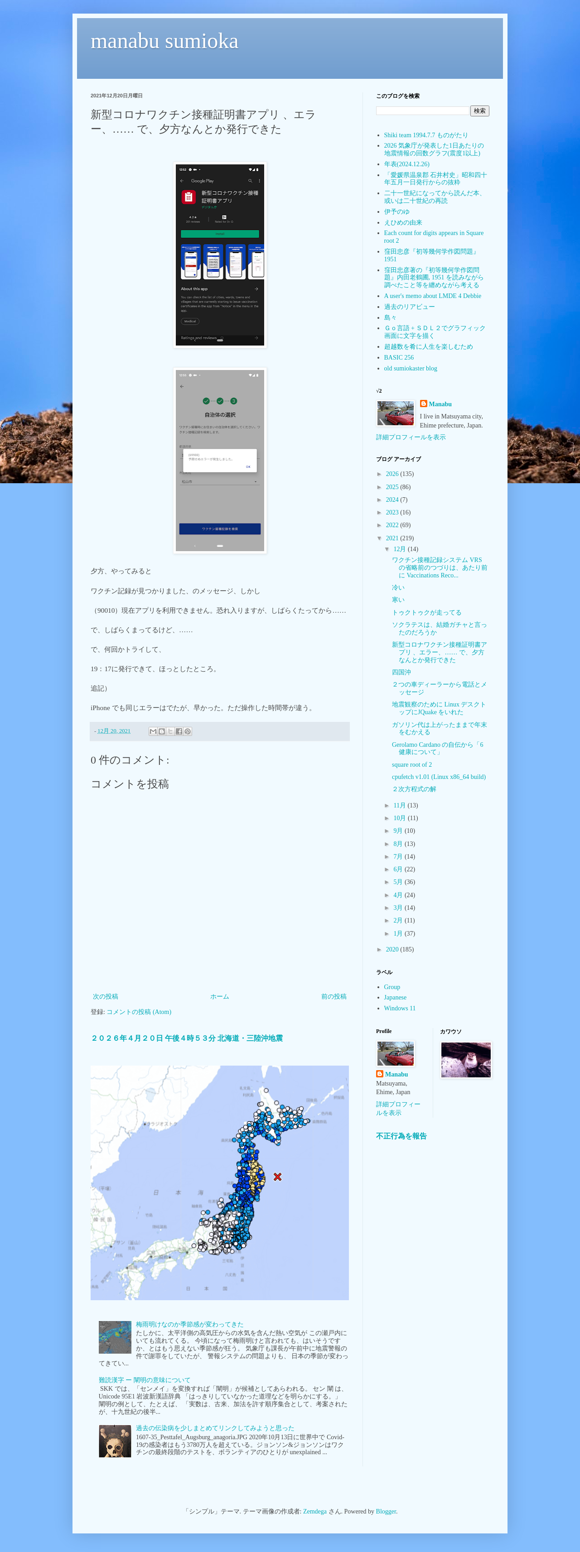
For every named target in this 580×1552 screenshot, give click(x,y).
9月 (399, 830)
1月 (399, 933)
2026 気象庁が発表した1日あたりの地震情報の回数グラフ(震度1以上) (434, 149)
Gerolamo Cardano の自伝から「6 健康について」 (437, 748)
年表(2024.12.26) (407, 164)
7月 (399, 856)
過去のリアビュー (409, 306)
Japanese (395, 997)
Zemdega (315, 1511)
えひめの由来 (403, 222)
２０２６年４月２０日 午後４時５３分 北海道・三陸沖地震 (187, 1038)
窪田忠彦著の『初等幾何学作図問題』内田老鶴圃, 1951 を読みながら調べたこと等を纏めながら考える (434, 278)
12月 (400, 549)
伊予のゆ (397, 211)
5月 (399, 882)
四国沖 (401, 672)
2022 (393, 525)
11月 (400, 805)
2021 (393, 538)
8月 (399, 844)
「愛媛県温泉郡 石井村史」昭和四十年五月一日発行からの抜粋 (436, 179)
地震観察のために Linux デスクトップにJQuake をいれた (439, 708)
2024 (393, 499)
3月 (399, 907)
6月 (399, 869)
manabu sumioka (165, 41)
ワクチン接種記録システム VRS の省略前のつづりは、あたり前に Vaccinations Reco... (440, 568)
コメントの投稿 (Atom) (138, 1012)
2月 (399, 920)
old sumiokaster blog (410, 368)
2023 (393, 512)
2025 (393, 487)
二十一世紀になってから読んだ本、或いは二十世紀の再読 (435, 197)
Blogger (386, 1511)
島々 (390, 317)
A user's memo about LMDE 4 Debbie (433, 296)
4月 (399, 895)
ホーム (219, 996)
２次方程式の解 (414, 789)
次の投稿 (105, 996)
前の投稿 (334, 996)
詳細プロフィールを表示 (411, 437)
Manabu (440, 404)
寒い (398, 599)
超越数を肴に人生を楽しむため (428, 346)
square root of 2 (412, 764)
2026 (393, 474)
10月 (400, 818)
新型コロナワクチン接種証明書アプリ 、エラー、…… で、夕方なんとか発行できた (439, 652)
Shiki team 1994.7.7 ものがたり (426, 135)
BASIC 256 (399, 357)
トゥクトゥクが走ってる (427, 612)
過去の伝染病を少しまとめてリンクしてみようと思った (215, 1428)
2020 (393, 949)
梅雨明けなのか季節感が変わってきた (190, 1324)
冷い (398, 587)
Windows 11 (400, 1008)
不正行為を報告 (401, 1136)
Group (392, 987)
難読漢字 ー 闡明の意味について (145, 1380)
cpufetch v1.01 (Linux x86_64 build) (439, 777)
